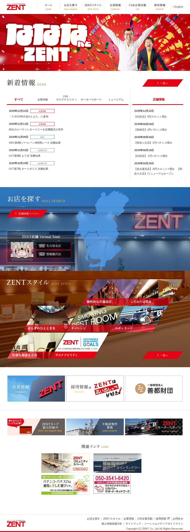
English (178, 7)
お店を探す (70, 7)
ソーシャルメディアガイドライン (163, 523)
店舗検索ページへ (28, 213)
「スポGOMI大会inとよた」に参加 (28, 116)
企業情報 (115, 7)
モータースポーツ (91, 99)
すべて (18, 99)
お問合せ (178, 518)
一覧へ (164, 83)
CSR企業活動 (137, 7)
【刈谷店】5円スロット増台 (150, 116)
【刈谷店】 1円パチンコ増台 (151, 156)
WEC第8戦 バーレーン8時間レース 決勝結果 (35, 143)
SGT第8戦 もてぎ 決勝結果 (24, 156)
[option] (95, 42)
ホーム (48, 7)
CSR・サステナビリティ (66, 98)
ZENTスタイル (93, 7)
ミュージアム (116, 99)
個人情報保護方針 (111, 523)
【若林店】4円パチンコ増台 (150, 130)
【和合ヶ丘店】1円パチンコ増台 (153, 143)
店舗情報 (159, 99)
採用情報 (159, 7)
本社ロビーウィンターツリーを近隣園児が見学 (36, 129)
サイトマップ (133, 523)
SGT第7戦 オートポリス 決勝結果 (28, 169)
